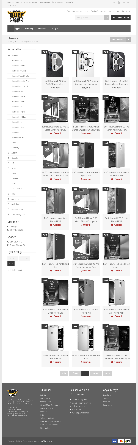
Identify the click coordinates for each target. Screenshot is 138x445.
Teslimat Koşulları (79, 399)
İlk (64, 373)
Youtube (106, 402)
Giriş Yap (114, 11)
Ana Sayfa (10, 28)
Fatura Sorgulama (14, 2)
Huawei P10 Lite (16, 112)
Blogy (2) (12, 227)
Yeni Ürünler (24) (15, 242)
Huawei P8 (14, 132)
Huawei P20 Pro (16, 101)
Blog (42, 415)
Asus (12, 183)
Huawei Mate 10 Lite (18, 86)
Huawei (13, 55)
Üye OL (126, 11)
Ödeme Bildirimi (30, 2)
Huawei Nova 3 (16, 91)
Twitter (106, 398)
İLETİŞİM (54, 28)
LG (11, 163)
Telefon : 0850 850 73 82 (73, 11)
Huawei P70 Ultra (17, 71)
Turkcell (13, 178)
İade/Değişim (57, 2)
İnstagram (107, 405)
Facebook (107, 395)
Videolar (43, 411)
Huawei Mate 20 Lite (18, 76)
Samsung (29, 28)
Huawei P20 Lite (16, 96)
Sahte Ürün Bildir (47, 418)
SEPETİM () (123, 17)
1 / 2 (85, 373)
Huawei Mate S (16, 137)
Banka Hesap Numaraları (51, 421)
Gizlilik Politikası (78, 406)
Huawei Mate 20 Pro (18, 81)
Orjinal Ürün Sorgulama (50, 405)
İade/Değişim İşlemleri (81, 403)
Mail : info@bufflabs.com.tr (95, 11)
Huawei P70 (15, 60)
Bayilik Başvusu (46, 408)
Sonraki (95, 373)
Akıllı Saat (14, 204)
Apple (17, 28)
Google (13, 158)
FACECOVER (15, 188)
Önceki (75, 373)
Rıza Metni (76, 409)
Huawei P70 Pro (16, 65)
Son (108, 373)
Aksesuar (42, 28)
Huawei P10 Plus (17, 117)
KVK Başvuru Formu (80, 413)
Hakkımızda (45, 398)
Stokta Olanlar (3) (16, 245)
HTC (11, 194)
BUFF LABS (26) (15, 230)
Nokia (12, 168)
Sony (12, 173)
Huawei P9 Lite (16, 127)
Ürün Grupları (15, 209)
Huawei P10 (15, 122)
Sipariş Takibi (44, 2)
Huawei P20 (15, 106)
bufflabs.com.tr (47, 441)
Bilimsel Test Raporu (49, 425)
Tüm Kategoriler (16, 214)
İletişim (43, 395)
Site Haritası (45, 428)
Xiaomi (12, 153)
